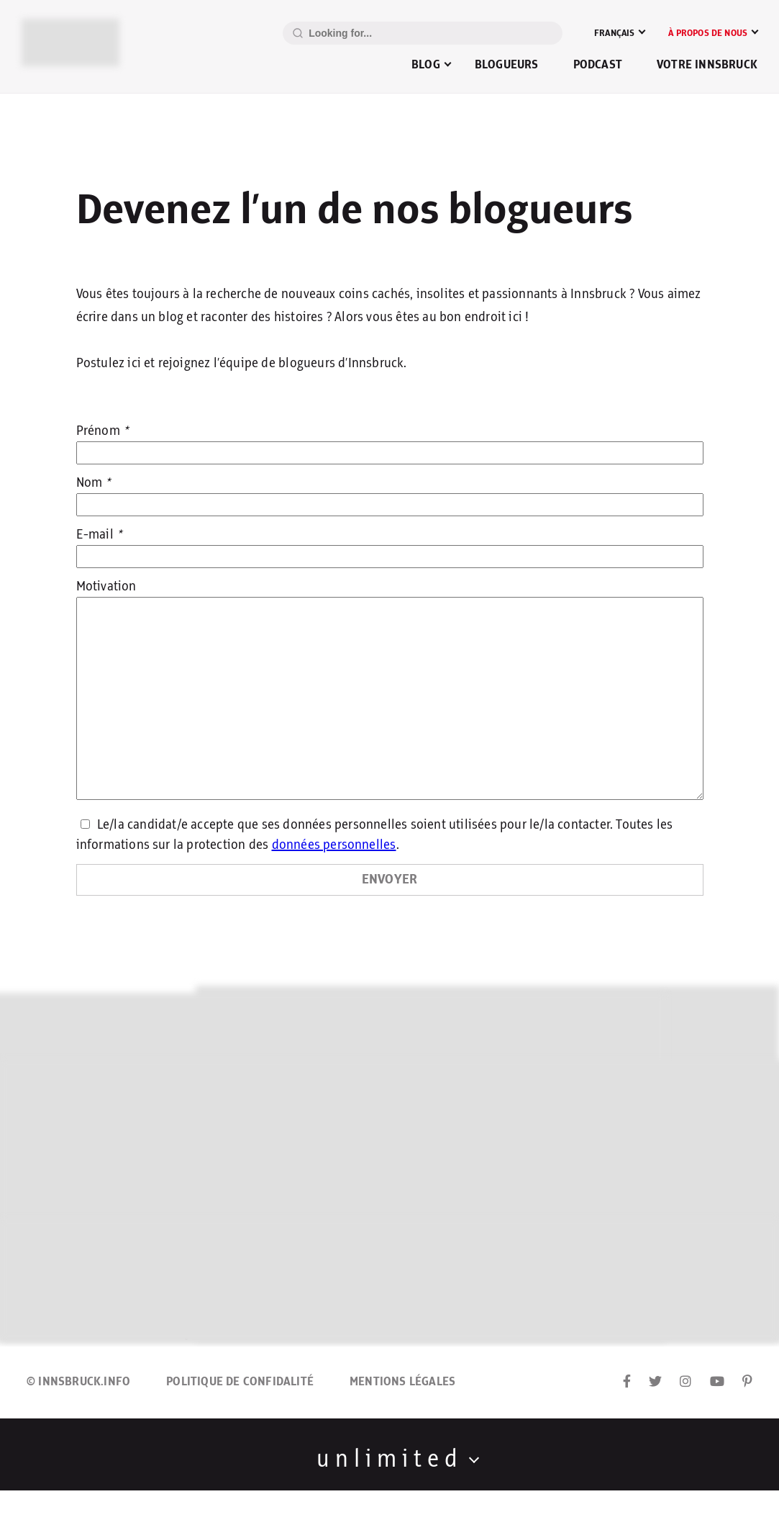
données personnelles (334, 845)
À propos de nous (707, 33)
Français (614, 33)
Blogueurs (507, 64)
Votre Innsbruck (707, 64)
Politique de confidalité (240, 1381)
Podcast (597, 64)
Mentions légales (402, 1381)
